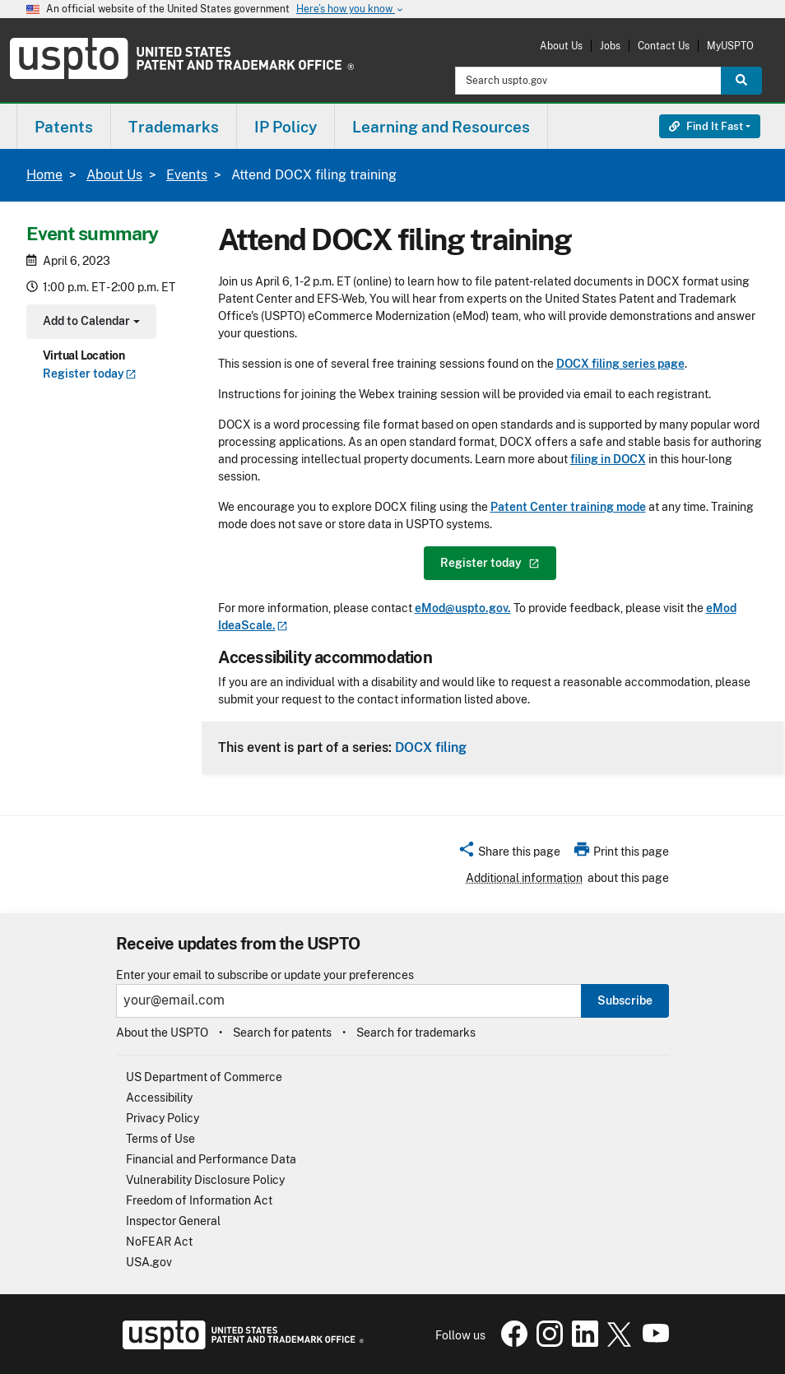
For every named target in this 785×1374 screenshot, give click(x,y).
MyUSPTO (730, 45)
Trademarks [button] (173, 127)
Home (44, 175)
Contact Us (664, 45)
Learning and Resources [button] (441, 127)
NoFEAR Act (159, 1241)
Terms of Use (160, 1138)
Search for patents (282, 1032)
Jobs (610, 45)
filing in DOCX (608, 459)
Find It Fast (706, 126)
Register (90, 373)
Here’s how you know (350, 9)
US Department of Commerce (204, 1077)
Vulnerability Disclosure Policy (205, 1179)
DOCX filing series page (620, 363)
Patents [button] (64, 127)
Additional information (524, 877)
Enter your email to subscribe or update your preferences (265, 975)
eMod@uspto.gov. (463, 608)
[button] (509, 854)
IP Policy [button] (285, 127)
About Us (561, 45)
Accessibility (159, 1097)
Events (186, 175)
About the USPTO (162, 1032)
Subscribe (625, 1000)
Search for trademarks (416, 1032)
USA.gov (149, 1262)
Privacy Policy (162, 1118)
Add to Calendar (89, 323)
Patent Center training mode (568, 506)
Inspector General (173, 1221)
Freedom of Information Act (199, 1200)
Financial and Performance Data (211, 1159)
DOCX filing (431, 747)
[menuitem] (63, 126)
